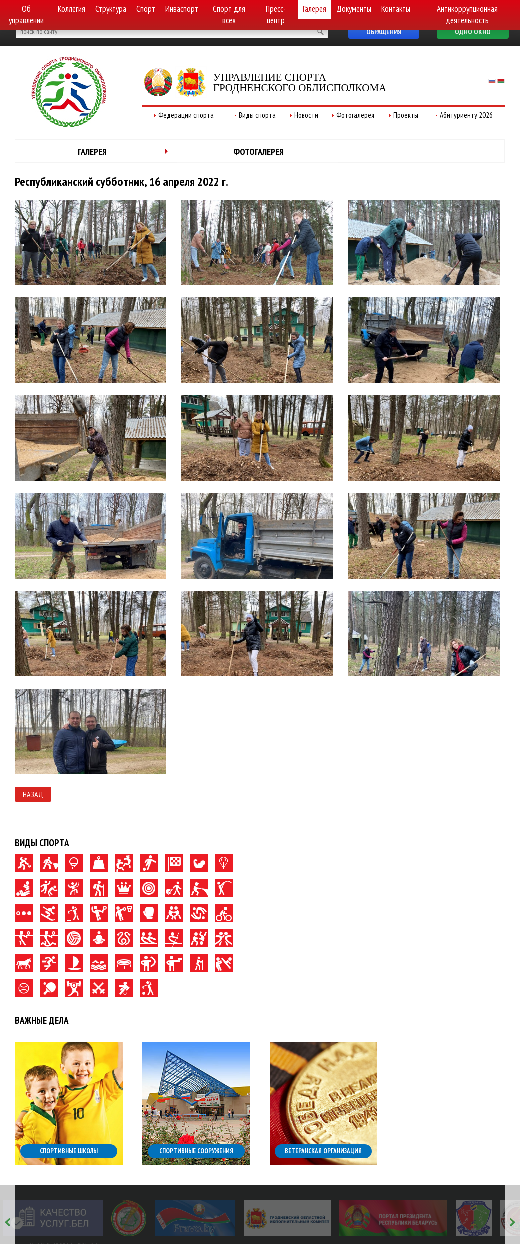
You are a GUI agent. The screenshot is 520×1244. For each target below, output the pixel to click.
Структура (111, 9)
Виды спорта (257, 115)
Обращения (384, 32)
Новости (306, 115)
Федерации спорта (186, 115)
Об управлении (26, 15)
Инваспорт (182, 9)
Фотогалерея (355, 115)
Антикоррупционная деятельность (467, 15)
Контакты (396, 9)
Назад (33, 795)
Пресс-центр (276, 15)
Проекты (406, 115)
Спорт (146, 9)
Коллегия (72, 9)
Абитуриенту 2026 (466, 115)
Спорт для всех (229, 15)
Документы (354, 9)
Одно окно (473, 32)
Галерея (314, 9)
